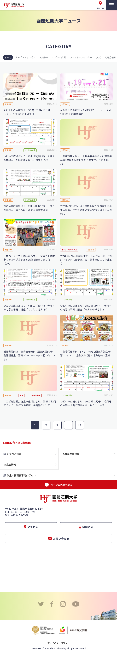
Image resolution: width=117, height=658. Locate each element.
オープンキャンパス (25, 57)
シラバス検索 (14, 453)
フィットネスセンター (81, 57)
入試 (98, 57)
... (68, 425)
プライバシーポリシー (58, 643)
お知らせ (43, 57)
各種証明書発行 (70, 453)
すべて (8, 57)
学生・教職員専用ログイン (21, 475)
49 (79, 425)
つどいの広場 (59, 57)
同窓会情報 (10, 464)
